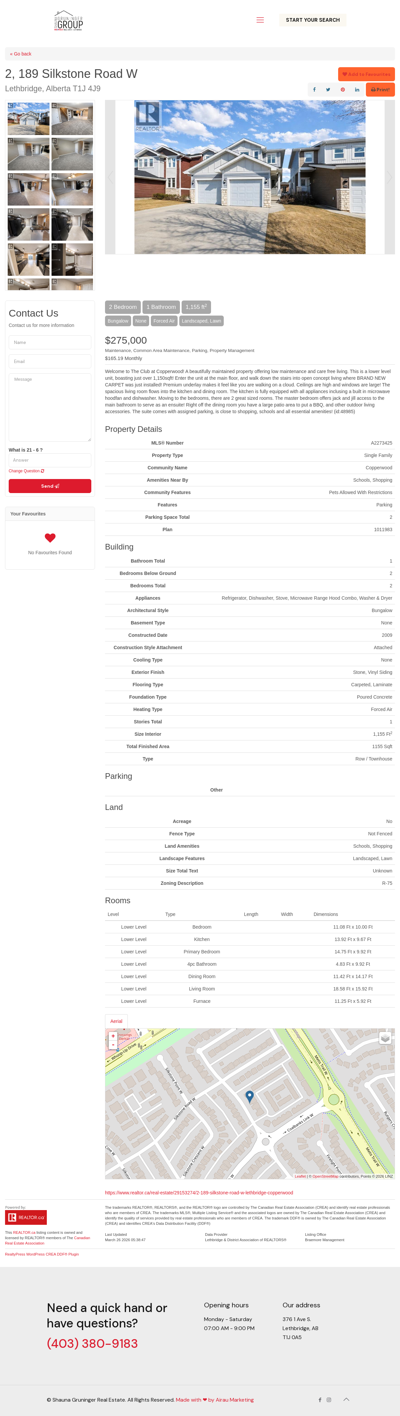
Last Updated (116, 1234)
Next (390, 177)
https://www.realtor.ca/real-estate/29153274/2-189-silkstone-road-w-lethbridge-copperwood (199, 1192)
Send (50, 486)
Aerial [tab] (116, 1021)
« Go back (20, 53)
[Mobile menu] (260, 20)
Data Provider (216, 1234)
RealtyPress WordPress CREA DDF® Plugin (42, 1254)
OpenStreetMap (326, 1176)
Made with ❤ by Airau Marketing (215, 1399)
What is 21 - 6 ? (26, 450)
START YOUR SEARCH (313, 20)
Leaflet (300, 1176)
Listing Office (315, 1234)
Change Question (26, 471)
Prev (110, 177)
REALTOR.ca (24, 1232)
